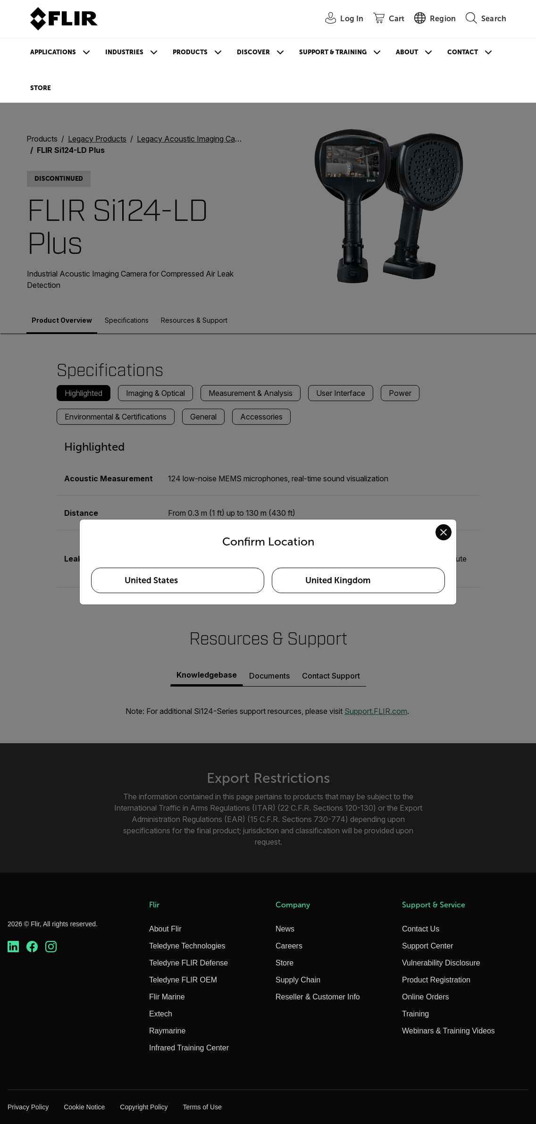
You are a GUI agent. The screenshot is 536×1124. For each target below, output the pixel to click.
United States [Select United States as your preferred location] (151, 580)
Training (415, 1014)
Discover (253, 52)
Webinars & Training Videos (448, 1031)
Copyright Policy (144, 1107)
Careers (289, 946)
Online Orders (425, 997)
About (407, 52)
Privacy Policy (28, 1107)
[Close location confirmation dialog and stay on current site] (444, 532)
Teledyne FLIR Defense (188, 963)
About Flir (165, 929)
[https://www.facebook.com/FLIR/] (32, 947)
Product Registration (436, 980)
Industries (124, 52)
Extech (160, 1014)
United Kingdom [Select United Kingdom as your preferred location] (337, 580)
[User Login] (339, 19)
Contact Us (420, 929)
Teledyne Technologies (187, 946)
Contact (462, 52)
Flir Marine (167, 997)
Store (40, 88)
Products (190, 52)
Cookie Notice (84, 1107)
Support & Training (333, 52)
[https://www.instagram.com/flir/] (51, 947)
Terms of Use (202, 1107)
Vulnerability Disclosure (441, 963)
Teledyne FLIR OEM (183, 980)
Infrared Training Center (189, 1048)
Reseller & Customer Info (318, 997)
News (285, 929)
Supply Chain (298, 980)
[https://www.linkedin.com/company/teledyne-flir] (13, 947)
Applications (53, 52)
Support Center (427, 946)
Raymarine (167, 1031)
